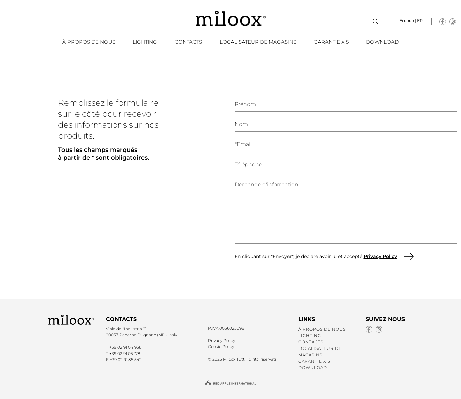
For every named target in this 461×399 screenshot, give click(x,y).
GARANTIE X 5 (331, 42)
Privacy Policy (380, 256)
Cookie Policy (221, 346)
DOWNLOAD (382, 42)
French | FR (411, 20)
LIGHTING (145, 42)
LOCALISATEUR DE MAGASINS (258, 42)
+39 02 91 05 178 (124, 353)
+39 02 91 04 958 (125, 347)
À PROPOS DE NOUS (88, 42)
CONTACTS (188, 42)
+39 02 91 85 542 (126, 359)
